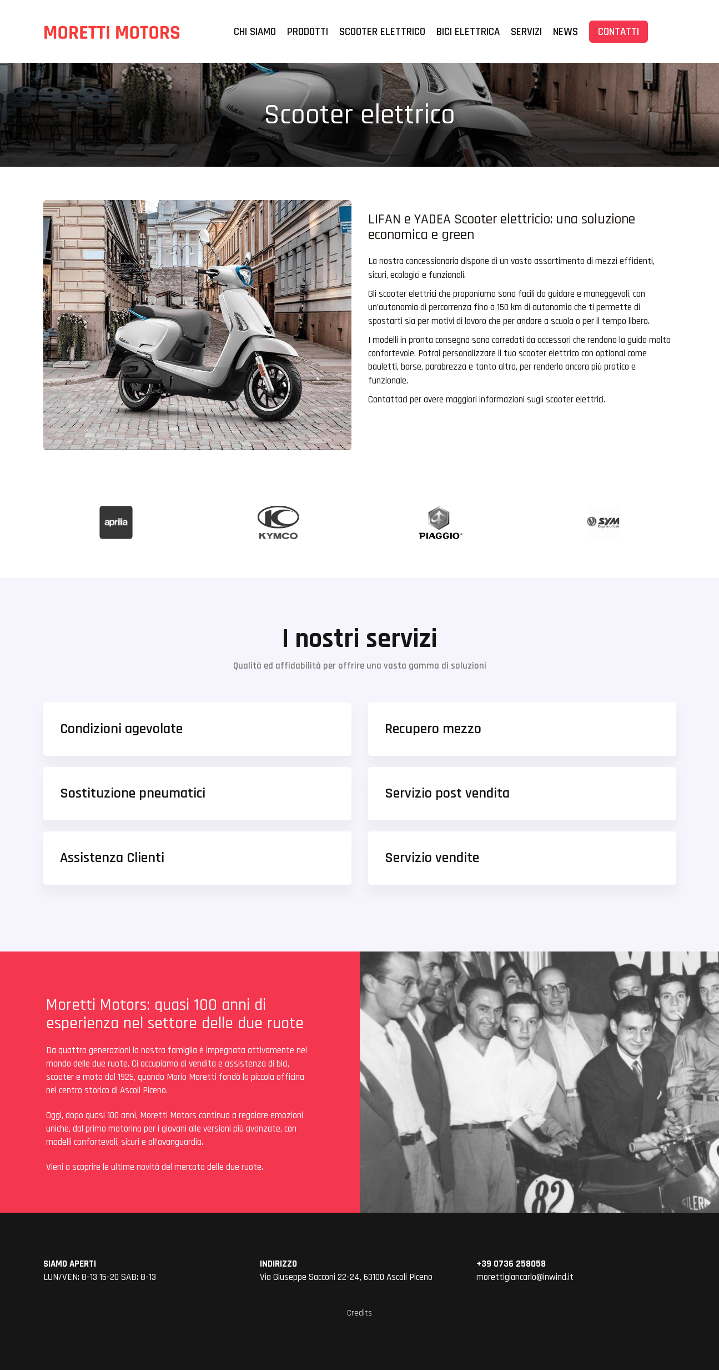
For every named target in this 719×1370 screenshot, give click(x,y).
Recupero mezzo (433, 729)
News (565, 32)
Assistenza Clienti (112, 858)
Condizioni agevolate (121, 729)
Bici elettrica (468, 32)
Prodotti (307, 32)
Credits (359, 1313)
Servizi (526, 32)
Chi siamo (255, 32)
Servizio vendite (432, 858)
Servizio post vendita (447, 793)
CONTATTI (618, 32)
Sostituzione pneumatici (132, 793)
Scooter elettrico (382, 32)
